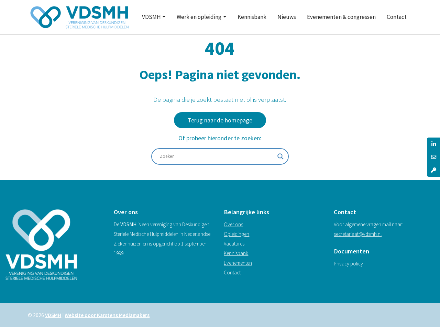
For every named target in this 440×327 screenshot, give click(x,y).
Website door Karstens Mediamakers (107, 315)
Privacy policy (348, 263)
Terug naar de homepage (220, 120)
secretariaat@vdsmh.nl (358, 234)
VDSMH (151, 17)
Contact (397, 17)
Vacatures (234, 243)
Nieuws (286, 17)
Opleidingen (236, 234)
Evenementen (238, 263)
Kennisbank (252, 17)
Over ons (233, 224)
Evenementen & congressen (341, 17)
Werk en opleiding (199, 17)
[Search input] (217, 156)
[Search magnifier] (280, 156)
